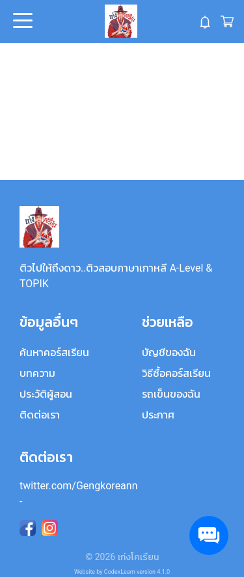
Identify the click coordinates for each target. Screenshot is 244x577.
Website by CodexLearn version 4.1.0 (122, 572)
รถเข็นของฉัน (171, 394)
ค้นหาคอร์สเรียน (54, 352)
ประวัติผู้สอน (46, 394)
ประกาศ (158, 415)
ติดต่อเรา (40, 415)
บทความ (37, 373)
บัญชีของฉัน (169, 352)
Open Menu (21, 21)
